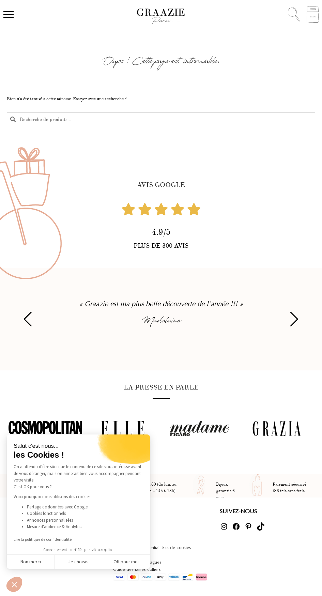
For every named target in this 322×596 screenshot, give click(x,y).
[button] (14, 584)
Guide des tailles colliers (137, 569)
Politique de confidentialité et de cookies (152, 547)
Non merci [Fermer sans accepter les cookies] (30, 562)
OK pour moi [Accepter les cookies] (126, 562)
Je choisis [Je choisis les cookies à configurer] (78, 562)
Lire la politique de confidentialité (43, 539)
